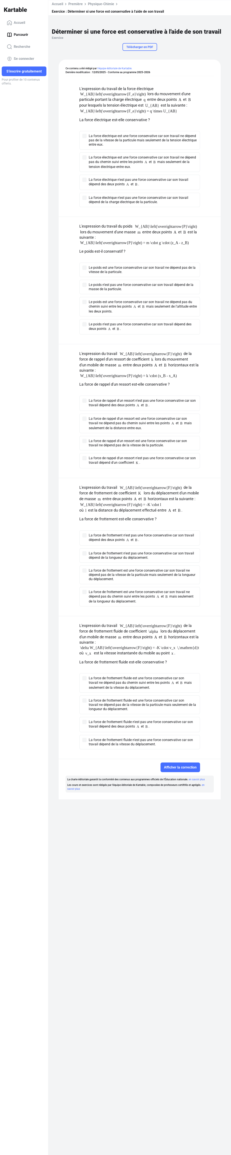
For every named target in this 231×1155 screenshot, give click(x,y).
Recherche (18, 46)
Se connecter (20, 58)
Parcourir (17, 34)
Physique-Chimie (101, 4)
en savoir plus (197, 779)
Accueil (16, 22)
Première (75, 4)
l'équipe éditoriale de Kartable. (114, 68)
